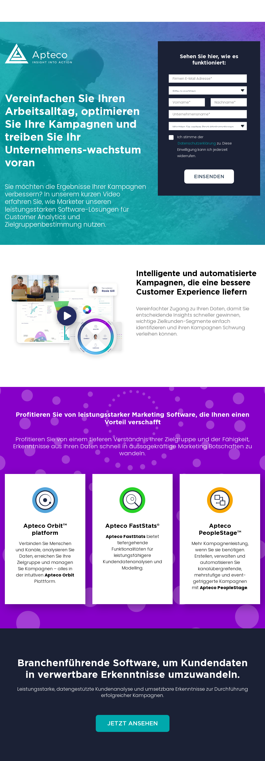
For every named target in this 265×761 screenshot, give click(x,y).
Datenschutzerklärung (197, 143)
